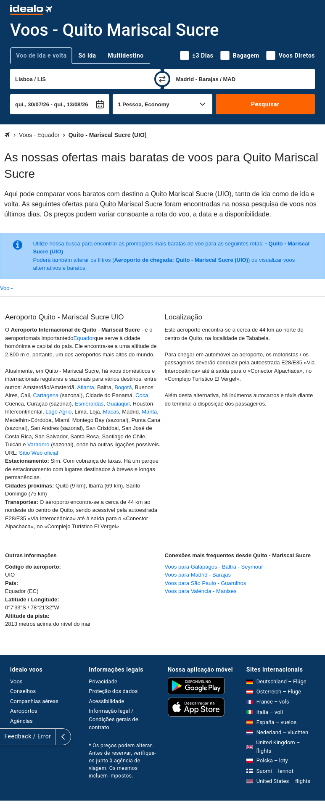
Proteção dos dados (113, 691)
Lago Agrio (58, 411)
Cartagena (45, 395)
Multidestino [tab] (126, 55)
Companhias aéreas (34, 701)
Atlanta (85, 387)
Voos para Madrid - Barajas (198, 575)
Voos (16, 681)
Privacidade (103, 681)
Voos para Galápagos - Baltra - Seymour (214, 567)
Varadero (38, 444)
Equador (84, 338)
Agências (21, 721)
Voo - (6, 288)
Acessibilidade (106, 701)
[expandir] (7, 736)
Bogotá (123, 387)
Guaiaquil (117, 404)
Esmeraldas (88, 404)
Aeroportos (23, 711)
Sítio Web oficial (38, 453)
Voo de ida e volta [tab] (41, 55)
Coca (141, 395)
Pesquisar (265, 104)
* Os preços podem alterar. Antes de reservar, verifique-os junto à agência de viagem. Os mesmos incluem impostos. (122, 761)
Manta (149, 411)
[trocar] (162, 79)
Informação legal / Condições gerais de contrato (113, 719)
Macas (111, 411)
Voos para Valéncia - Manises (201, 591)
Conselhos (23, 691)
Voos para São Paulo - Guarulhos (205, 583)
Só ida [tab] (87, 55)
